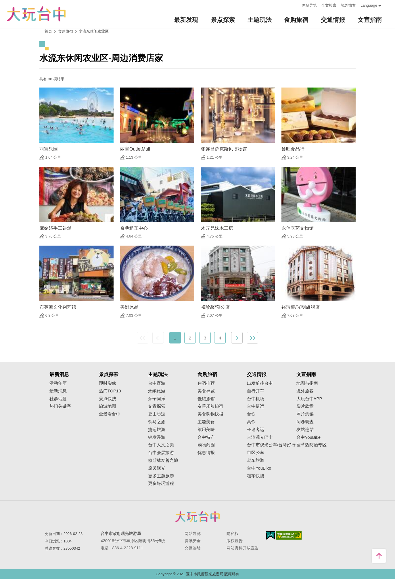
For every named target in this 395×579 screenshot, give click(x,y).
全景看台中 (109, 414)
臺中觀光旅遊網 (36, 14)
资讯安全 (193, 540)
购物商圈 (206, 445)
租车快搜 (255, 476)
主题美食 (206, 421)
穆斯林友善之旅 (163, 460)
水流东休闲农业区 (94, 31)
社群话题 (58, 398)
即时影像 (107, 383)
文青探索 (156, 406)
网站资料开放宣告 (243, 548)
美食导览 (206, 391)
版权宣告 (235, 540)
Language (369, 5)
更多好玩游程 (161, 483)
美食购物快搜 (210, 414)
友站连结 (305, 429)
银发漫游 (156, 437)
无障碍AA (289, 535)
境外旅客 (348, 5)
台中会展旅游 (161, 452)
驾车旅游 (255, 460)
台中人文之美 (161, 445)
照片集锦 (305, 414)
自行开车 (255, 391)
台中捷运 (255, 406)
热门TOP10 (110, 391)
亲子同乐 (156, 398)
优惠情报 (206, 452)
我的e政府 (270, 535)
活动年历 (58, 383)
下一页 (237, 337)
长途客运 (255, 429)
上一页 (158, 337)
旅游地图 (107, 406)
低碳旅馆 (206, 398)
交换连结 (193, 548)
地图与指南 (307, 383)
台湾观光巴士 (260, 437)
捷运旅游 (156, 429)
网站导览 (309, 5)
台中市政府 (197, 516)
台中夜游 (156, 383)
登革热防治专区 (311, 445)
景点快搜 (107, 398)
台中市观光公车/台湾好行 (271, 445)
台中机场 (255, 398)
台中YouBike (259, 468)
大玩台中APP (309, 398)
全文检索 (328, 5)
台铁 (251, 414)
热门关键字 (60, 406)
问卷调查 (305, 421)
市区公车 (255, 452)
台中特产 (206, 437)
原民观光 (156, 468)
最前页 (142, 337)
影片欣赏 (305, 406)
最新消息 (58, 391)
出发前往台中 (260, 383)
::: (295, 5)
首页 (48, 31)
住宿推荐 (206, 383)
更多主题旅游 (161, 476)
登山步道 (156, 414)
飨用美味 (206, 429)
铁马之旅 (156, 421)
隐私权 (233, 533)
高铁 (251, 421)
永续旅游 (156, 391)
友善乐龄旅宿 (210, 406)
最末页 (252, 337)
